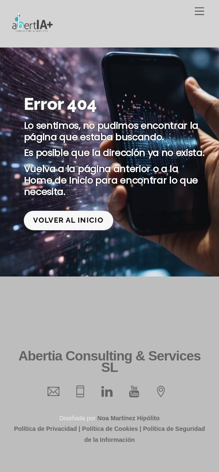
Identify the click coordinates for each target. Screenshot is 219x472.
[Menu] (199, 11)
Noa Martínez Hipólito (128, 418)
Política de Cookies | (111, 428)
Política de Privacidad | (47, 428)
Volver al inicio (68, 220)
